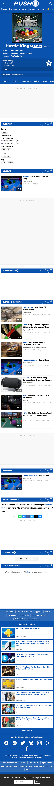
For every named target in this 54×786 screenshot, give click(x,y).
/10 (12, 63)
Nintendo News (6, 766)
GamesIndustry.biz (41, 766)
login (29, 572)
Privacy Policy (13, 615)
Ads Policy (35, 615)
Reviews (15, 81)
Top (6, 612)
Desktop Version (34, 619)
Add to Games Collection (12, 75)
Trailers (39, 403)
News (45, 81)
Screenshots (26, 81)
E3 (44, 403)
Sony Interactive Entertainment (22, 53)
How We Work (27, 612)
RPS (27, 770)
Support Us (38, 612)
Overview (5, 81)
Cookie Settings (20, 619)
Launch (40, 385)
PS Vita (44, 315)
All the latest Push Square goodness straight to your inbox (27, 777)
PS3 (9, 150)
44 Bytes (47, 755)
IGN (15, 766)
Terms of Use (24, 615)
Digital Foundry (47, 763)
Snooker (10, 163)
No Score (6, 69)
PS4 (3, 150)
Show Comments (27, 559)
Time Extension (34, 763)
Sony (38, 315)
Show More (27, 731)
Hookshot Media (13, 755)
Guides (36, 81)
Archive (43, 615)
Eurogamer (23, 766)
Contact (47, 612)
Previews (39, 365)
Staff (18, 612)
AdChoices (15, 757)
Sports (4, 132)
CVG (51, 766)
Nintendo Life (12, 763)
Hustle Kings (23, 46)
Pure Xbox (22, 763)
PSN (49, 315)
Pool (3, 163)
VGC (30, 766)
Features (46, 365)
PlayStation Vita (17, 51)
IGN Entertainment (31, 755)
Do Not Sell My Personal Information (30, 757)
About (12, 612)
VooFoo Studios (17, 56)
